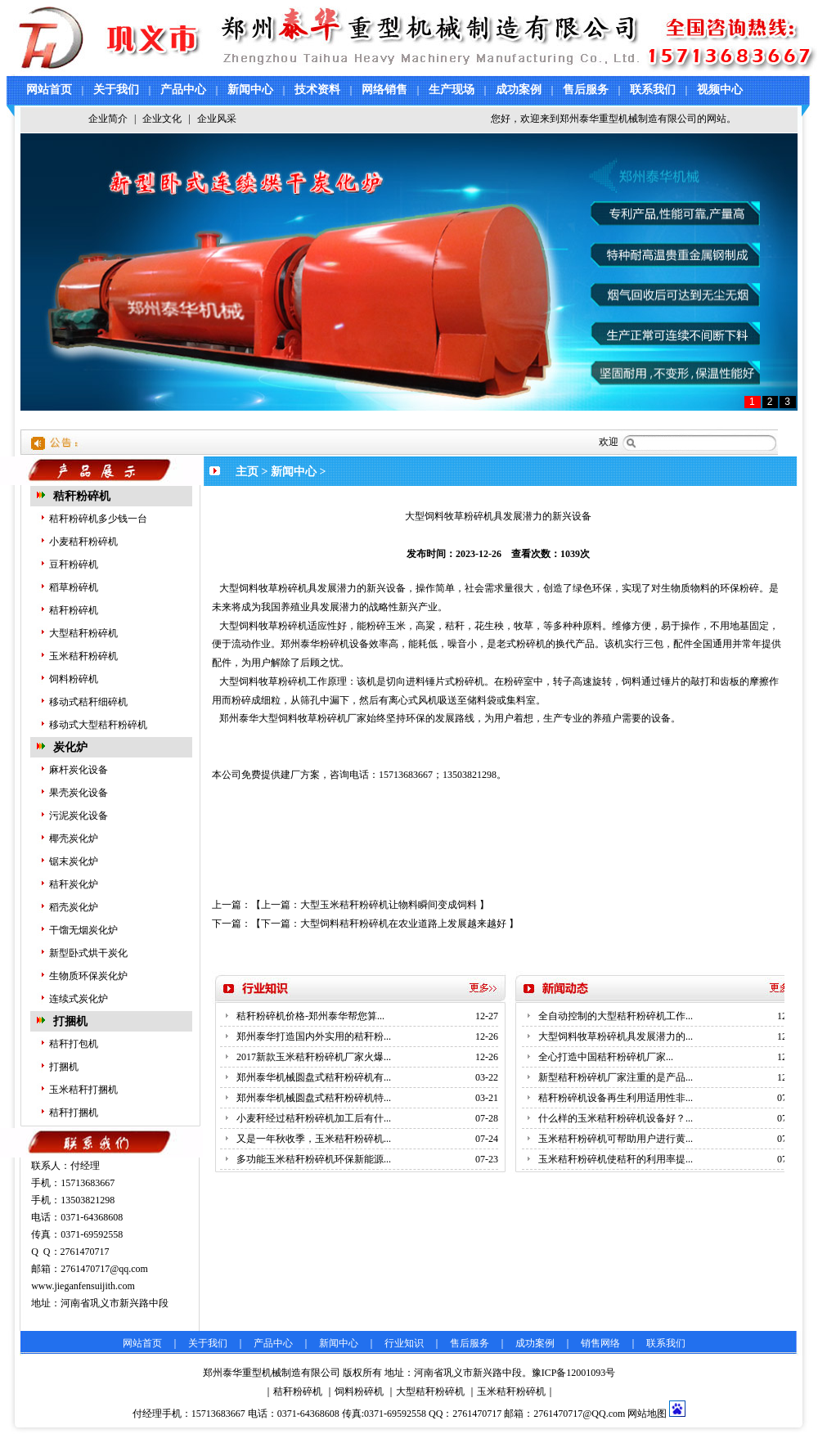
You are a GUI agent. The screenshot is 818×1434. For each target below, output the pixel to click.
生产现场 (451, 89)
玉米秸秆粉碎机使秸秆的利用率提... (615, 1159)
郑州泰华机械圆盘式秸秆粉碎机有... (313, 1077)
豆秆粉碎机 (73, 564)
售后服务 (586, 89)
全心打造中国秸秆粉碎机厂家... (605, 1057)
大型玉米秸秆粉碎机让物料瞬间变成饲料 (388, 904)
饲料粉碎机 (73, 679)
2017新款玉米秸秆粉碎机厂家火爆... (313, 1057)
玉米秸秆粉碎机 (83, 656)
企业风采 (216, 118)
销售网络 (600, 1343)
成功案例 (519, 89)
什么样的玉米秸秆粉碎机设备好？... (615, 1118)
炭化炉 (70, 747)
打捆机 (70, 1021)
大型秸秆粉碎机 (83, 633)
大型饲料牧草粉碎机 (263, 588)
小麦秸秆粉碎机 (83, 541)
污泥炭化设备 (78, 815)
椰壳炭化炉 (73, 838)
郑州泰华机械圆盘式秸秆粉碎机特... (313, 1098)
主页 (247, 471)
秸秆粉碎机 (81, 496)
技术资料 (317, 89)
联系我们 (653, 89)
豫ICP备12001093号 (574, 1372)
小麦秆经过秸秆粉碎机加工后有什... (313, 1118)
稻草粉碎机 (73, 587)
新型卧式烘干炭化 (88, 953)
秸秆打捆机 (73, 1112)
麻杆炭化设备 (78, 769)
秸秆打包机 (73, 1044)
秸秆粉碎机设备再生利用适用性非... (615, 1098)
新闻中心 (250, 89)
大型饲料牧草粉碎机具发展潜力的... (615, 1036)
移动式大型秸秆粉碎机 (98, 724)
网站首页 (49, 89)
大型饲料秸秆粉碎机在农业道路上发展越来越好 (403, 923)
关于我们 (116, 89)
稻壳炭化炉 (73, 907)
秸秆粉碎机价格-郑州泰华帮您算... (310, 1016)
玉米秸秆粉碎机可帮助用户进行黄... (615, 1138)
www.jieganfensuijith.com (83, 1286)
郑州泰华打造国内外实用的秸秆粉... (313, 1036)
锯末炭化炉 (73, 861)
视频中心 (720, 89)
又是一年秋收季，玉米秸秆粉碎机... (313, 1138)
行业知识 (404, 1343)
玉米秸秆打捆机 (83, 1089)
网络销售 (384, 89)
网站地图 (647, 1413)
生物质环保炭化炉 (88, 976)
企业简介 (108, 118)
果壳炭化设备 (78, 792)
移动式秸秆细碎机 (88, 702)
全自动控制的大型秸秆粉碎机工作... (615, 1016)
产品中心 (183, 89)
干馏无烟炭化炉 (83, 930)
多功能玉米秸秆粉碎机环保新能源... (313, 1159)
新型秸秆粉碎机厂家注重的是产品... (615, 1077)
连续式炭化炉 (78, 999)
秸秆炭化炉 (73, 884)
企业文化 (162, 118)
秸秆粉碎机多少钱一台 (98, 518)
